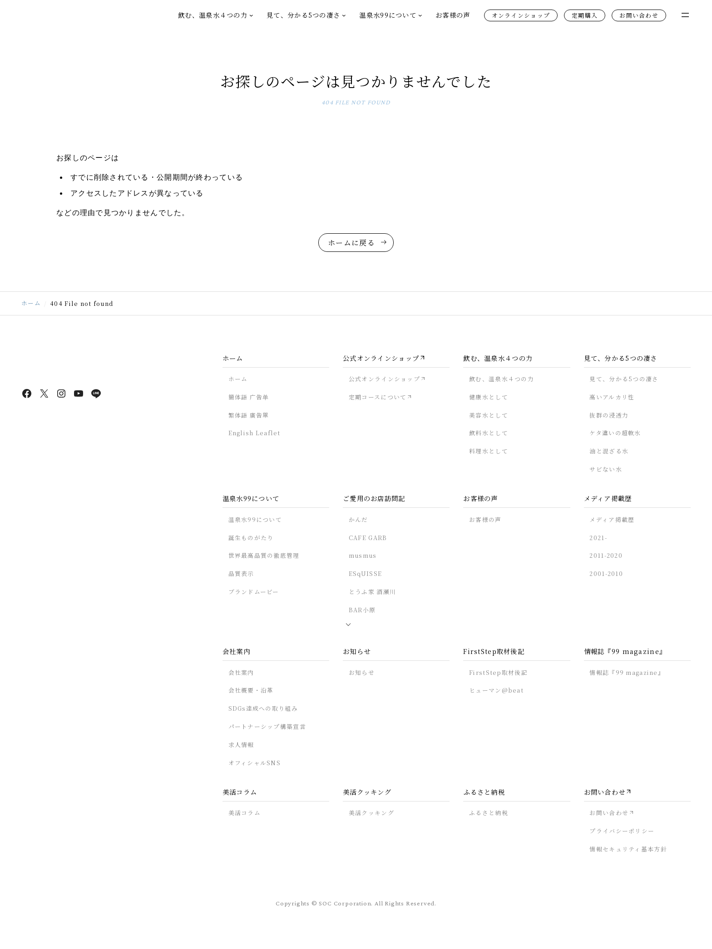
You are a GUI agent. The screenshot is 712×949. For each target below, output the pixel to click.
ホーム (31, 308)
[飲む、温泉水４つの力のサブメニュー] (251, 15)
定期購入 (585, 15)
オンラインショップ (521, 15)
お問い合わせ (638, 15)
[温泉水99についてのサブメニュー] (420, 15)
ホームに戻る (351, 246)
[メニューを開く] (685, 15)
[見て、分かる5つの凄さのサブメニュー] (344, 15)
